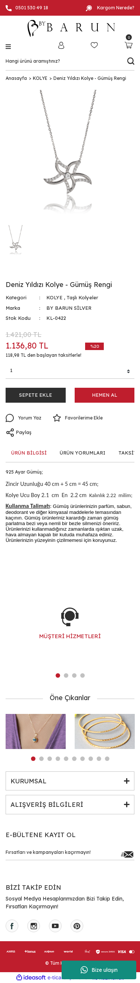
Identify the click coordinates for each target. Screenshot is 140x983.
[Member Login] (61, 45)
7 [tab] (82, 758)
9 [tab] (99, 758)
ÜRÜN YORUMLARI (82, 453)
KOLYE (54, 297)
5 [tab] (66, 758)
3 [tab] (74, 675)
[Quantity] (70, 372)
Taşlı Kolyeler (82, 297)
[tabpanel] (70, 631)
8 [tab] (90, 758)
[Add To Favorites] (78, 418)
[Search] (70, 61)
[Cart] (128, 45)
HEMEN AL (104, 395)
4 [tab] (82, 675)
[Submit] (126, 854)
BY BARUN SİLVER (68, 308)
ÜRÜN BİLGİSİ (29, 453)
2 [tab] (66, 675)
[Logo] (70, 28)
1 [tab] (58, 675)
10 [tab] (107, 758)
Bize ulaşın (99, 970)
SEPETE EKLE (35, 395)
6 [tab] (74, 758)
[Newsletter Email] (70, 854)
